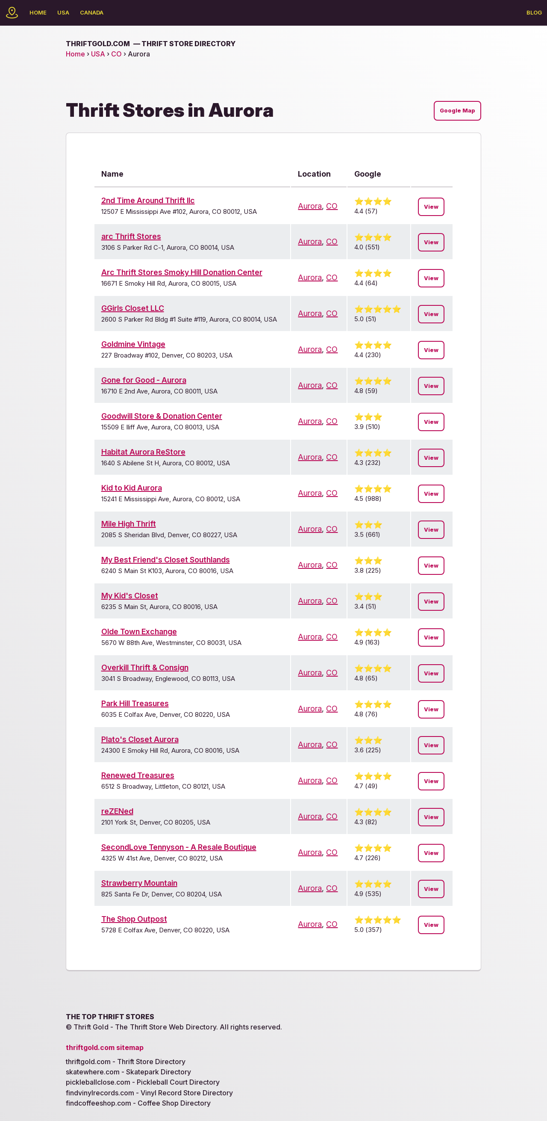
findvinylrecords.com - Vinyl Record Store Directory (149, 1092)
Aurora (310, 205)
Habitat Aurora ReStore (143, 451)
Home (38, 12)
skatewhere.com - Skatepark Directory (128, 1072)
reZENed (117, 811)
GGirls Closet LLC (132, 308)
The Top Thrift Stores (110, 1016)
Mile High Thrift (128, 523)
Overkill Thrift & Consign (144, 667)
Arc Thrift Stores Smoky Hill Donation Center (181, 272)
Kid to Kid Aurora (131, 487)
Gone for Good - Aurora (143, 380)
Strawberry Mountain (139, 882)
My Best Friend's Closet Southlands (165, 559)
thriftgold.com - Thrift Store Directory (125, 1061)
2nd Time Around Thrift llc (148, 200)
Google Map (457, 110)
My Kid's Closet (129, 595)
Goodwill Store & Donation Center (161, 415)
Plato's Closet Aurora (140, 739)
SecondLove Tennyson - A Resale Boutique (178, 847)
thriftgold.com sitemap (105, 1047)
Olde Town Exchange (139, 631)
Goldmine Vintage (133, 344)
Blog (534, 12)
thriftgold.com (150, 43)
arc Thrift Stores (131, 236)
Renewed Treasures (137, 775)
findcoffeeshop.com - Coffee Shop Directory (138, 1103)
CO (116, 54)
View (431, 207)
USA (63, 12)
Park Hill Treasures (135, 703)
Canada (91, 12)
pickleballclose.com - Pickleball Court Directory (143, 1082)
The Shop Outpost (134, 918)
